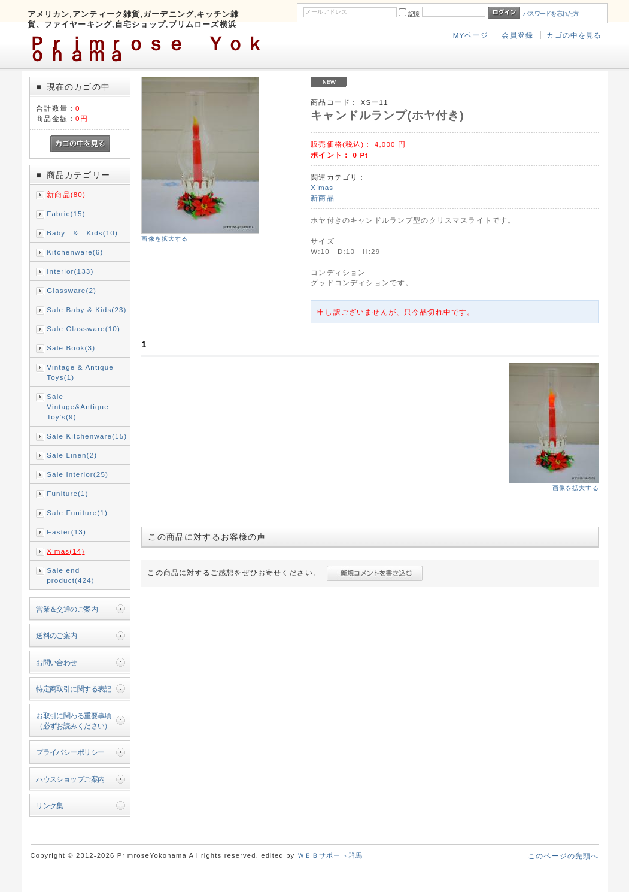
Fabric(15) (66, 213)
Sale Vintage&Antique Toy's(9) (78, 406)
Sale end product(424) (71, 575)
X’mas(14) (65, 551)
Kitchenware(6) (75, 252)
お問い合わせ (56, 662)
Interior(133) (70, 271)
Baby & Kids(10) (82, 233)
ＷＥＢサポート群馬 (330, 855)
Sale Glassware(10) (83, 328)
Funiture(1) (67, 493)
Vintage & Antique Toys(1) (80, 372)
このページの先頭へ (563, 856)
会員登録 (517, 35)
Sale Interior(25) (77, 474)
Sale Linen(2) (72, 455)
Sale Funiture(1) (77, 512)
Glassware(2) (71, 290)
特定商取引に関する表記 (73, 689)
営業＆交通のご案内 (67, 609)
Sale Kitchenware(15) (87, 436)
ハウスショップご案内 (70, 779)
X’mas (322, 187)
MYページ (470, 35)
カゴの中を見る (573, 35)
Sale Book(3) (71, 348)
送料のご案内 (56, 635)
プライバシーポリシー (70, 752)
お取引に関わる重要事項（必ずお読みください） (73, 721)
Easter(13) (66, 532)
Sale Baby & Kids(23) (86, 309)
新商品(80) (66, 194)
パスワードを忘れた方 (551, 13)
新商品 (322, 198)
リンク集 (49, 805)
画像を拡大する (164, 238)
